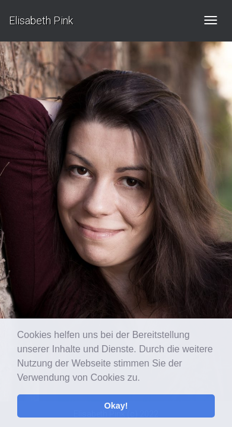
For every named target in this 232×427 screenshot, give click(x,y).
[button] (144, 378)
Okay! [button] (116, 405)
